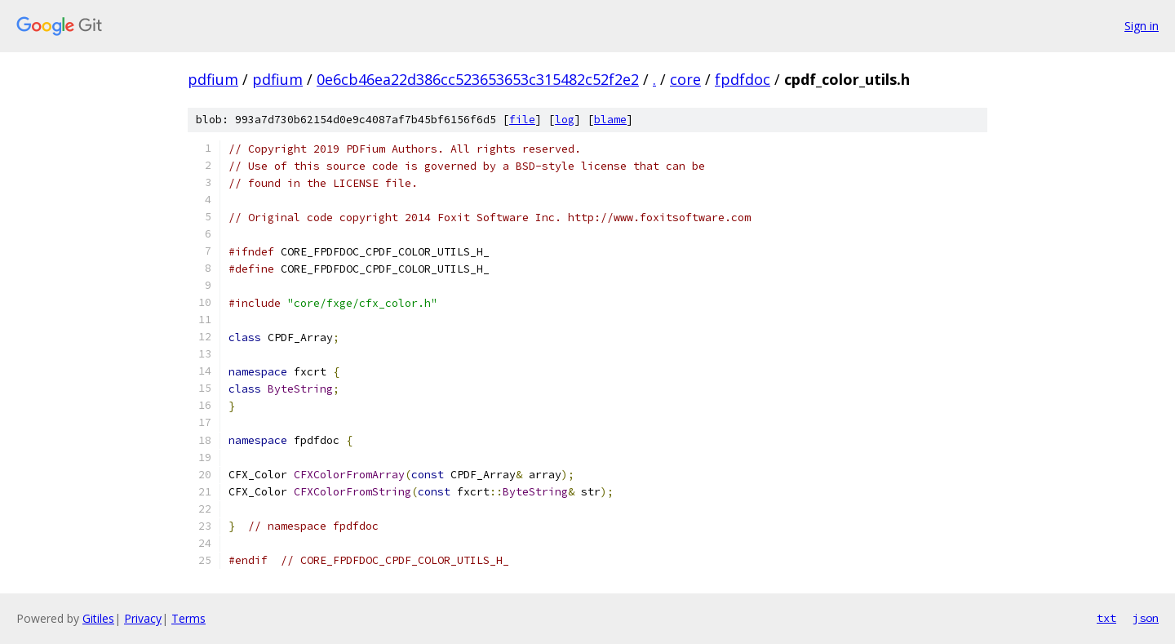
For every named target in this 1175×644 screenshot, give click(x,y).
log (564, 120)
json (1146, 618)
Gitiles (98, 618)
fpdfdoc (742, 79)
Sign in (1141, 25)
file (522, 120)
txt (1106, 618)
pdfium (213, 79)
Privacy (143, 618)
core (685, 79)
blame (610, 120)
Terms (188, 618)
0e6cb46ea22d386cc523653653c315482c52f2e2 (478, 79)
